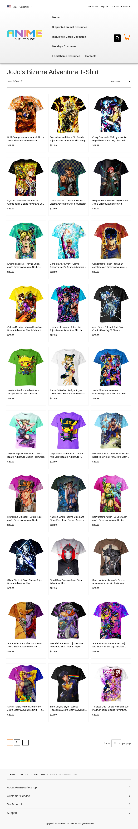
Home (13, 774)
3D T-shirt (24, 774)
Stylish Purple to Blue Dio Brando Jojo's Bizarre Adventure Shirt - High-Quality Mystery (25, 708)
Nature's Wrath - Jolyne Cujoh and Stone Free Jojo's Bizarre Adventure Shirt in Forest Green (68, 519)
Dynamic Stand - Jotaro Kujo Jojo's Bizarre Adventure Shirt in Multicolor (68, 202)
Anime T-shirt (39, 774)
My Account (92, 6)
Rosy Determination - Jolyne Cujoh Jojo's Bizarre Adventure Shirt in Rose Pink (109, 519)
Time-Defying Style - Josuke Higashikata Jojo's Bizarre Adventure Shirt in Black (68, 708)
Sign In (104, 6)
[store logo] (24, 35)
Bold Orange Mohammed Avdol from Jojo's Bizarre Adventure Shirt (25, 139)
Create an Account (122, 6)
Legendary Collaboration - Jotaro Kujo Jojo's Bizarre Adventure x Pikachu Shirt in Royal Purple (66, 455)
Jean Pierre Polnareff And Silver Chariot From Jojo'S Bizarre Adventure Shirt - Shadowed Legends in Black (108, 329)
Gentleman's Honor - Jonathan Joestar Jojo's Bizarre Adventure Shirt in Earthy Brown (108, 266)
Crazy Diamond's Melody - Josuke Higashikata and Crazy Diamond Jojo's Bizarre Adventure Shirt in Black (109, 139)
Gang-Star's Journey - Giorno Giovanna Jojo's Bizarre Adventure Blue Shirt (67, 266)
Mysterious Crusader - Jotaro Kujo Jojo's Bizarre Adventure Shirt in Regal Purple (24, 519)
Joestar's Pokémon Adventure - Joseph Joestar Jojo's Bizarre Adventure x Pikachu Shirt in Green (25, 392)
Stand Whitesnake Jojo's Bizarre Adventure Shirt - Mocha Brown (108, 582)
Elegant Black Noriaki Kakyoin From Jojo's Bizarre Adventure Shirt (110, 202)
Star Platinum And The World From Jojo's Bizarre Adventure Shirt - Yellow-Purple (24, 645)
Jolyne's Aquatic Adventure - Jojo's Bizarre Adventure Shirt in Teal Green (25, 455)
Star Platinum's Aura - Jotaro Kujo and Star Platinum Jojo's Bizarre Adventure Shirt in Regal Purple (109, 645)
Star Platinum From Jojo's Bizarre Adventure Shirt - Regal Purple (66, 645)
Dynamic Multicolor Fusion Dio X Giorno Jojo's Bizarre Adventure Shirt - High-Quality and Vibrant (25, 202)
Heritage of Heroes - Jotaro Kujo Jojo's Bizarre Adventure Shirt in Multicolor (66, 329)
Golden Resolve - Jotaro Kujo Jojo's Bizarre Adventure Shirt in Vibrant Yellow (25, 329)
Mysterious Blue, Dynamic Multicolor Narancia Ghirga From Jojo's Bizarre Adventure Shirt (110, 455)
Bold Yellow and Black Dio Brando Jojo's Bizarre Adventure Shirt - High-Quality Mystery (68, 139)
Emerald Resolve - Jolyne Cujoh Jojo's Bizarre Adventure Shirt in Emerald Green (23, 266)
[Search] (117, 38)
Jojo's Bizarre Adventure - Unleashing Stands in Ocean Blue (109, 392)
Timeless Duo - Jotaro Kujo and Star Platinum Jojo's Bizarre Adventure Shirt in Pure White (110, 708)
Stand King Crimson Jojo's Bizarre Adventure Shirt (67, 582)
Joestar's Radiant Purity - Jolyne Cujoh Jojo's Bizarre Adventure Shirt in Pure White (68, 392)
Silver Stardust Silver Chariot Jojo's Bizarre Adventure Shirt (24, 582)
